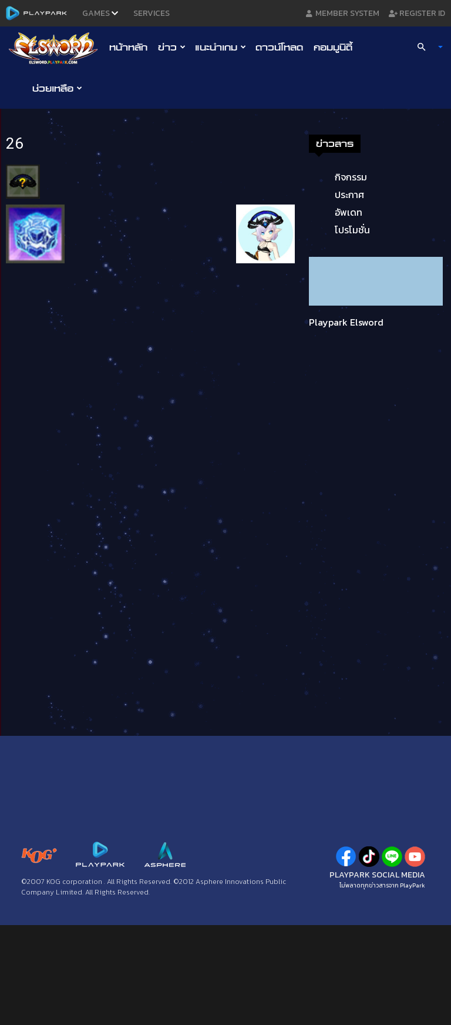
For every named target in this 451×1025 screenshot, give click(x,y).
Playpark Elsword (346, 322)
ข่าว (172, 47)
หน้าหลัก (128, 47)
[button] (425, 47)
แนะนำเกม (220, 47)
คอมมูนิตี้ (333, 47)
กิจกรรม (351, 177)
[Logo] (56, 47)
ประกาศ (349, 194)
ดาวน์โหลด (279, 47)
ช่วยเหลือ (57, 88)
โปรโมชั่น (352, 230)
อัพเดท (348, 212)
